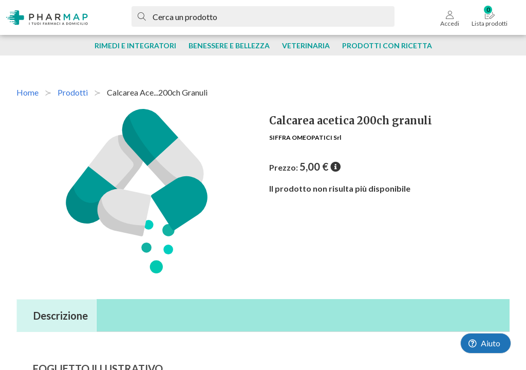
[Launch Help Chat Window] (485, 343)
